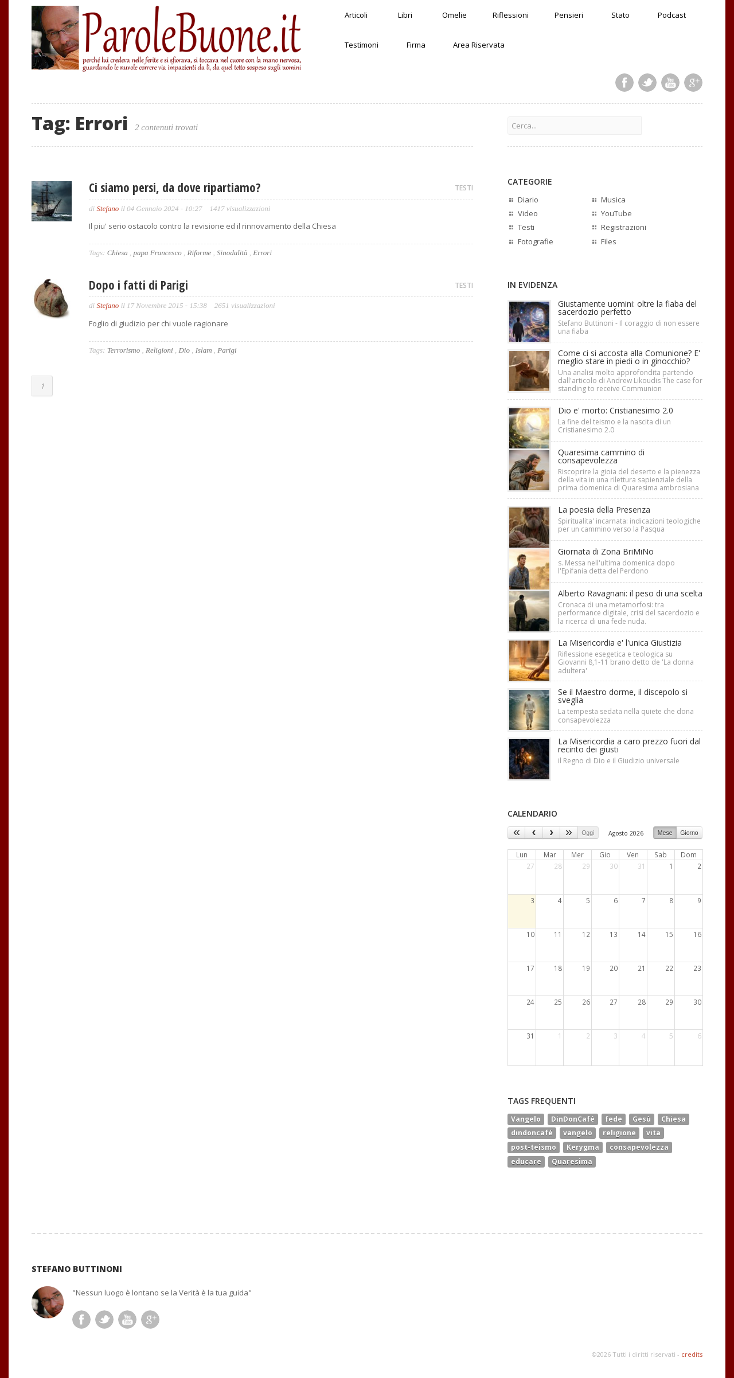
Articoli (356, 15)
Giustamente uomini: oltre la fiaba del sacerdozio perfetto (627, 307)
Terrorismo (123, 350)
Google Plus (693, 82)
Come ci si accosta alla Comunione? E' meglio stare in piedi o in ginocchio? (629, 357)
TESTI (464, 188)
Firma (416, 45)
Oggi (587, 832)
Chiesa (117, 252)
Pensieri (569, 15)
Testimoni (361, 45)
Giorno (689, 832)
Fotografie (535, 241)
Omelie (454, 15)
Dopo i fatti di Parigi (138, 285)
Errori (262, 252)
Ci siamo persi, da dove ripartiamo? (174, 187)
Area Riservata (479, 45)
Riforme (199, 252)
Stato (620, 15)
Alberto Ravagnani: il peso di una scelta (630, 593)
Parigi (226, 350)
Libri (405, 15)
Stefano (107, 208)
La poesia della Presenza (604, 509)
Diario (528, 199)
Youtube (670, 82)
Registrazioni (623, 227)
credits (691, 1354)
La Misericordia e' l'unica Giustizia (620, 642)
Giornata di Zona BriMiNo (606, 551)
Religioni (159, 350)
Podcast (672, 15)
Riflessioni (511, 15)
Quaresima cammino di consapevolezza (601, 456)
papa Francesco (158, 252)
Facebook (624, 82)
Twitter (647, 82)
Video (528, 213)
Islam (204, 350)
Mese (665, 832)
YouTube (616, 213)
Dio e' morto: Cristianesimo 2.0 (615, 410)
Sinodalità (232, 252)
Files (608, 241)
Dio (184, 350)
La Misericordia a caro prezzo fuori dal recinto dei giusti (629, 745)
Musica (613, 199)
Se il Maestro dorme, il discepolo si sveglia (623, 695)
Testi (526, 227)
